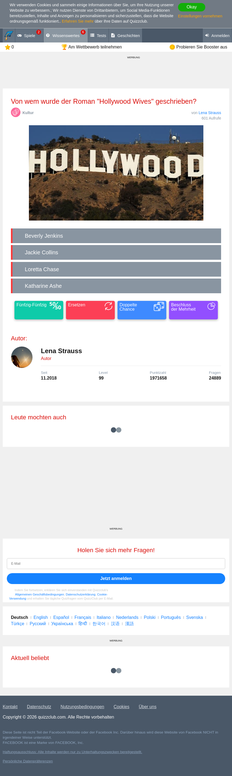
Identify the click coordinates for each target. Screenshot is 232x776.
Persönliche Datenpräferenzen (28, 761)
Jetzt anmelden (116, 578)
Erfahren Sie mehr (78, 21)
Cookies (121, 706)
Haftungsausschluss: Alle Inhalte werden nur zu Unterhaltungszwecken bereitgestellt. (72, 752)
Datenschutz (39, 706)
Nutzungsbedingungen (82, 706)
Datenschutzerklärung (80, 594)
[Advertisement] (116, 489)
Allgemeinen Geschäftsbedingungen (39, 594)
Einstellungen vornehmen (200, 16)
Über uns (147, 706)
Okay (191, 7)
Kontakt (10, 706)
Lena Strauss (210, 113)
